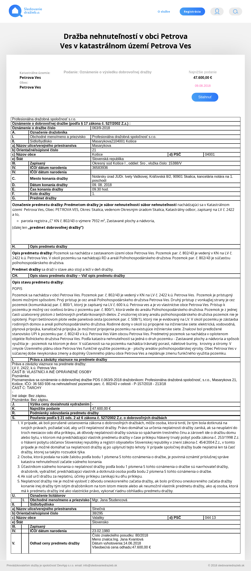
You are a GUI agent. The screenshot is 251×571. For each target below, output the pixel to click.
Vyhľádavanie (235, 12)
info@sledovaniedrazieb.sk (100, 565)
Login (217, 12)
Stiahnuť (204, 96)
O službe (163, 11)
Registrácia (192, 11)
